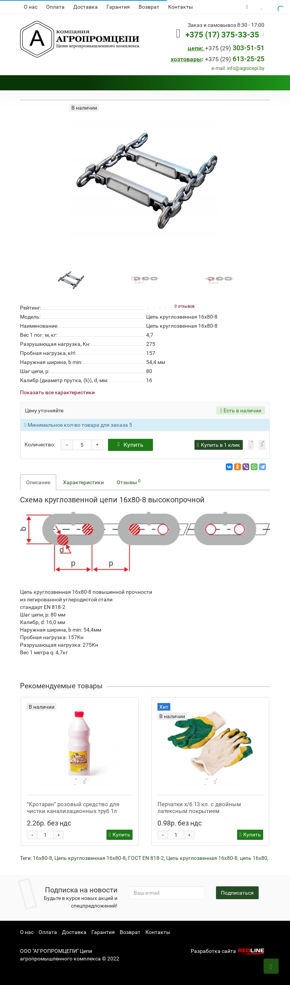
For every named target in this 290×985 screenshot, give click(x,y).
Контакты (180, 7)
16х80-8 (42, 858)
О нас (30, 7)
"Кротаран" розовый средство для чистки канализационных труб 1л (73, 808)
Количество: (40, 444)
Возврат (149, 7)
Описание (38, 482)
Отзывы (128, 482)
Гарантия (118, 7)
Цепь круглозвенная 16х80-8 (90, 858)
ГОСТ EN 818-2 (146, 858)
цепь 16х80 (253, 858)
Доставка (85, 7)
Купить (130, 444)
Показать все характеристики (57, 392)
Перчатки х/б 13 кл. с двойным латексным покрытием (199, 808)
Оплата (55, 7)
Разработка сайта (228, 951)
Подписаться (237, 893)
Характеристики (83, 482)
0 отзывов (184, 306)
